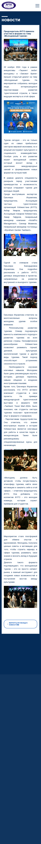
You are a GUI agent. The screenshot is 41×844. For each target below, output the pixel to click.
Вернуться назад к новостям (17, 624)
